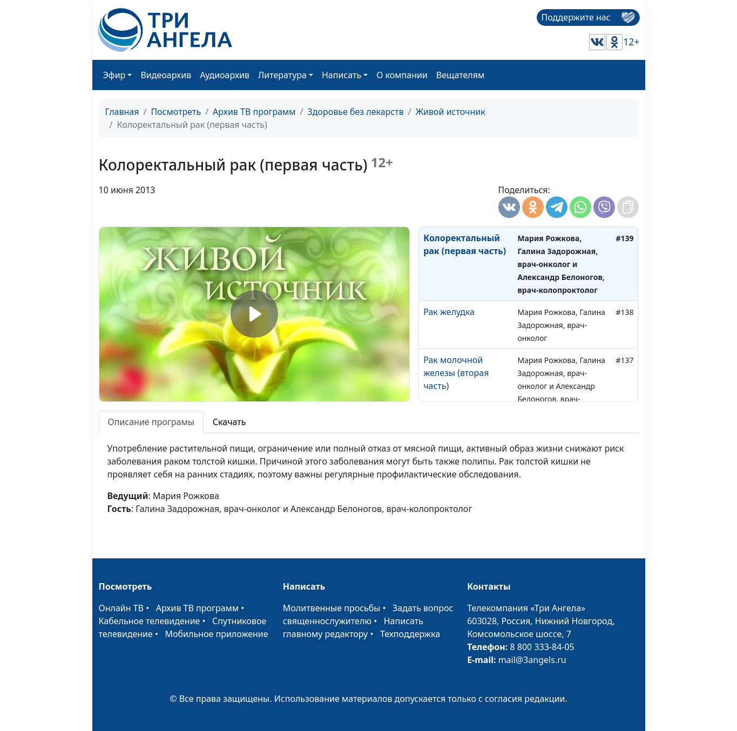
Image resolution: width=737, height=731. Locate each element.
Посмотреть (176, 112)
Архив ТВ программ (254, 112)
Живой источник (450, 112)
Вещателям (460, 75)
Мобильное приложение (216, 634)
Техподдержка (410, 634)
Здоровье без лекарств (356, 112)
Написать (341, 75)
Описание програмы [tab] (151, 422)
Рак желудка (449, 312)
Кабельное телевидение (149, 621)
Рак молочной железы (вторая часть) (456, 373)
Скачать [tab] (229, 422)
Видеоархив (165, 75)
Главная (122, 112)
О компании (402, 75)
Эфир (114, 75)
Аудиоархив (224, 75)
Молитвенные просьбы (332, 608)
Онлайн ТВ (121, 608)
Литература (282, 75)
